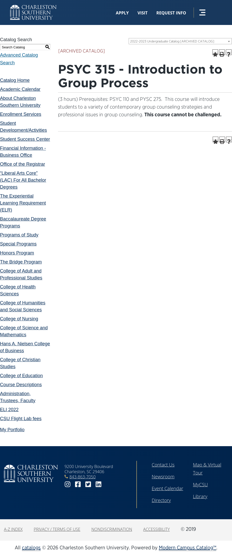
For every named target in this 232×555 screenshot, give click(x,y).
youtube (109, 484)
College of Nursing (19, 318)
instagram (67, 484)
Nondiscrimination (112, 529)
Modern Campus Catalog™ (187, 547)
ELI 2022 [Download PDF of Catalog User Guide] (9, 409)
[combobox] (180, 41)
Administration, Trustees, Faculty (17, 397)
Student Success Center (25, 139)
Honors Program (17, 253)
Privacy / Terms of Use (57, 529)
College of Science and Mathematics (24, 331)
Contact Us (163, 465)
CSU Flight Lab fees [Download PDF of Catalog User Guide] (21, 418)
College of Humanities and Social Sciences (22, 306)
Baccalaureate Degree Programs (23, 222)
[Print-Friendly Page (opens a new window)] (222, 52)
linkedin (98, 484)
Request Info (171, 13)
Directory (161, 500)
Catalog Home (15, 80)
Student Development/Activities (23, 127)
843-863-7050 (82, 477)
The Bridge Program (21, 262)
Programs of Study (19, 234)
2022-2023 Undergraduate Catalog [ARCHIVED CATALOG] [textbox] (172, 41)
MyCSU (200, 484)
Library (200, 496)
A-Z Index (13, 529)
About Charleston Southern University (20, 102)
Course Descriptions (21, 384)
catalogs (31, 547)
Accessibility (156, 529)
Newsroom (163, 476)
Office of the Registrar (22, 164)
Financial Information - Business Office (23, 152)
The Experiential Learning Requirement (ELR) (23, 203)
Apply (122, 13)
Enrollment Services (20, 114)
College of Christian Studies (20, 363)
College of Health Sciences (18, 290)
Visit (143, 13)
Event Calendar (167, 488)
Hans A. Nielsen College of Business (25, 347)
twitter (88, 484)
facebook (78, 484)
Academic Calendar (20, 89)
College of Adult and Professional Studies (21, 274)
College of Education (21, 375)
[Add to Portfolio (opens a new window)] (215, 52)
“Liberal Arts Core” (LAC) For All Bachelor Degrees (23, 180)
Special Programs (18, 243)
